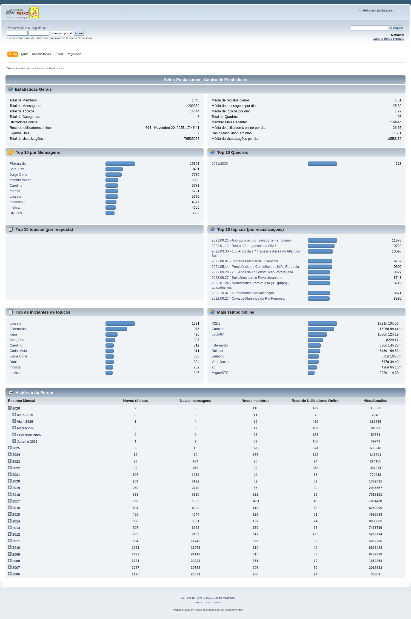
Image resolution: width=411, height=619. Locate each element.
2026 (16, 408)
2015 (16, 514)
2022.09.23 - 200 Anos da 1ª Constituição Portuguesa (252, 272)
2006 (16, 574)
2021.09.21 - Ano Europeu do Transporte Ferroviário (251, 240)
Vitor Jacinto (221, 362)
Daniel (14, 362)
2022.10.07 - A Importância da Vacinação (243, 293)
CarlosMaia (18, 351)
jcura (13, 334)
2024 (16, 455)
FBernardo (18, 164)
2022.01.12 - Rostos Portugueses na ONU (244, 246)
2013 (16, 528)
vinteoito (218, 356)
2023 (16, 462)
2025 (16, 448)
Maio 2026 (25, 415)
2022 (16, 468)
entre (23, 28)
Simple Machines (224, 597)
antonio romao (21, 180)
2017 (16, 501)
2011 (16, 541)
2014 (16, 521)
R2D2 (216, 323)
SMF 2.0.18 (188, 597)
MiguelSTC (220, 373)
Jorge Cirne (18, 175)
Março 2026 (26, 428)
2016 (16, 508)
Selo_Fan (17, 169)
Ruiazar (217, 351)
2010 (16, 548)
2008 (16, 561)
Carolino (16, 186)
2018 (16, 495)
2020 (16, 481)
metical (15, 207)
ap (213, 367)
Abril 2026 (25, 422)
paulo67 (218, 334)
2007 (16, 568)
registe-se (39, 28)
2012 (16, 534)
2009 (16, 554)
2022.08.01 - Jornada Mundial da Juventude (245, 261)
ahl (214, 340)
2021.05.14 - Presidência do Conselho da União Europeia (255, 267)
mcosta (15, 367)
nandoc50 (17, 202)
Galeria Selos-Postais (388, 38)
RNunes (16, 213)
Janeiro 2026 (27, 442)
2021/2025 (220, 164)
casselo (15, 196)
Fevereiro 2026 (29, 435)
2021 (16, 475)
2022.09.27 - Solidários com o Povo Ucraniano (247, 278)
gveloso (395, 122)
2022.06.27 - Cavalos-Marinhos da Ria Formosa (248, 298)
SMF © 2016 (204, 597)
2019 (16, 488)
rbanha (15, 191)
